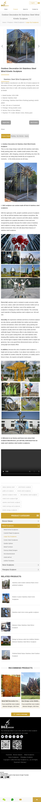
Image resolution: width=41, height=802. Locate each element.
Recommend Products (20, 668)
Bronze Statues (20, 521)
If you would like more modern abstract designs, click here (11, 705)
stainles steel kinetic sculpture (11, 502)
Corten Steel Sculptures (11, 540)
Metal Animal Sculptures (11, 529)
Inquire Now (6, 122)
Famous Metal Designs (10, 550)
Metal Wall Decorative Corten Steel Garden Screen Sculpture (11, 701)
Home (5, 9)
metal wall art (8, 557)
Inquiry (27, 136)
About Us (25, 9)
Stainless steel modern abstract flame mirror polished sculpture (25, 584)
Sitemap (23, 762)
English (32, 3)
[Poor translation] (7, 777)
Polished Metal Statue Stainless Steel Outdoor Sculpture (26, 655)
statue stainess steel (8, 487)
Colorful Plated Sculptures (11, 533)
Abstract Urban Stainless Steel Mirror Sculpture (23, 626)
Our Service (20, 136)
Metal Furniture (8, 547)
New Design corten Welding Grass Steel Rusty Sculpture (31, 701)
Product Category (20, 516)
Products (15, 9)
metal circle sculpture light (10, 498)
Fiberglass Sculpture (20, 569)
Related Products (11, 576)
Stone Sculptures (20, 565)
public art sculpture (8, 491)
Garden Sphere (8, 543)
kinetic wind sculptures (24, 491)
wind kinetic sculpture (24, 487)
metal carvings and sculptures (11, 506)
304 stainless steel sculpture (28, 494)
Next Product (34, 122)
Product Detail (6, 136)
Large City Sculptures (32, 22)
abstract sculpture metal (9, 494)
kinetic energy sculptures (9, 510)
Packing (13, 136)
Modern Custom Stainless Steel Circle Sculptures (23, 598)
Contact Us (35, 9)
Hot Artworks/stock (9, 554)
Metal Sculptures (19, 22)
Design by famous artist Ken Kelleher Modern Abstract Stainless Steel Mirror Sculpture (25, 641)
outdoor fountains (9, 560)
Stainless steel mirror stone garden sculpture (25, 612)
